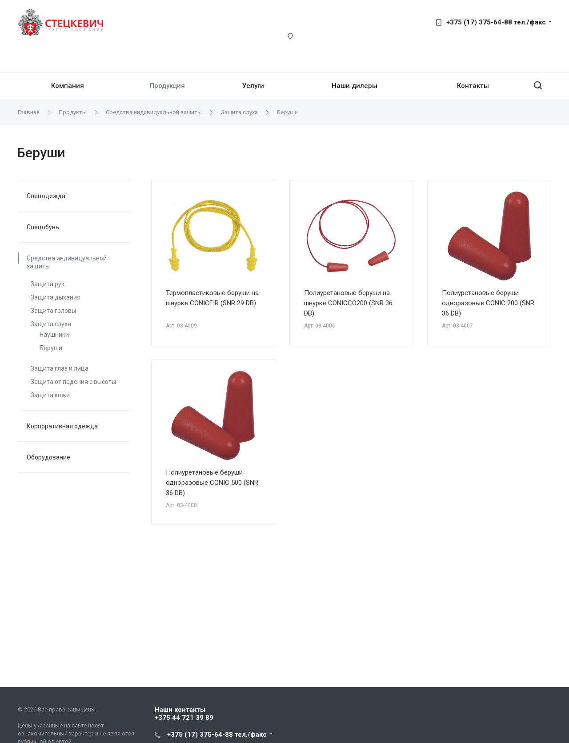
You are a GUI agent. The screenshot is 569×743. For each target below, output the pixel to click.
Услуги (253, 86)
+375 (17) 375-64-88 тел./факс (496, 22)
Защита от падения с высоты (73, 381)
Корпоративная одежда (62, 426)
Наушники (54, 334)
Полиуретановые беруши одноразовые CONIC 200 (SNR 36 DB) (488, 303)
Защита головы (53, 310)
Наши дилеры (354, 86)
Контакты (473, 86)
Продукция (167, 86)
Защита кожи (50, 395)
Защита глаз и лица (59, 368)
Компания (67, 86)
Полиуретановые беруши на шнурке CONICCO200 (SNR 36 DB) (348, 303)
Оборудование (48, 457)
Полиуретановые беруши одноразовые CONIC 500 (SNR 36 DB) (212, 482)
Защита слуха (51, 324)
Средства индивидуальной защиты (67, 262)
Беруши (51, 348)
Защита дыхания (55, 297)
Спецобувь (43, 227)
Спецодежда (46, 196)
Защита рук (47, 284)
